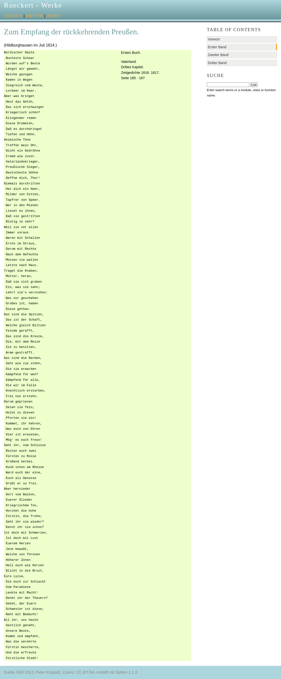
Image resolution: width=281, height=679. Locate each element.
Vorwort (214, 39)
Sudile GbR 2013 (19, 672)
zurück (13, 16)
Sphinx (121, 672)
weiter (34, 16)
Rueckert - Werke (33, 5)
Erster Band (217, 47)
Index (53, 16)
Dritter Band (217, 63)
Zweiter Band (218, 55)
